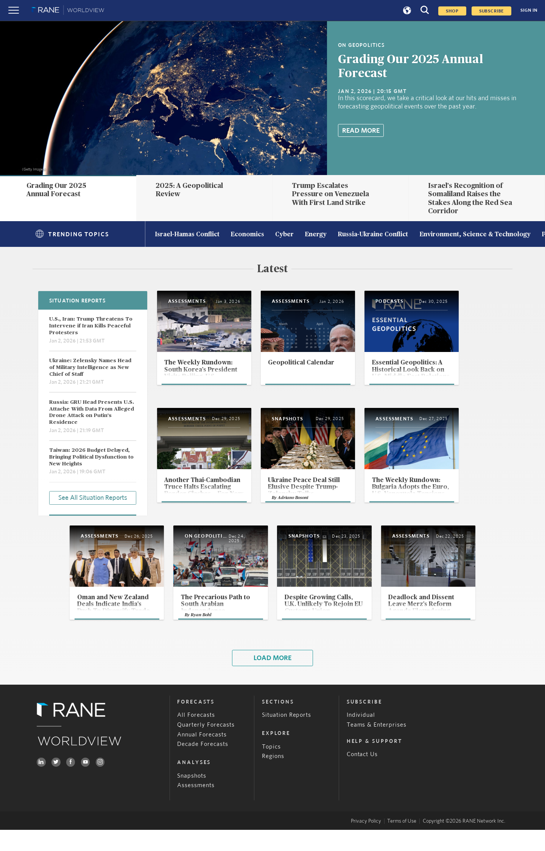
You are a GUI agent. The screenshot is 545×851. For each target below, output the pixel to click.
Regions (273, 777)
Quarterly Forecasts (206, 746)
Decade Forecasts (202, 765)
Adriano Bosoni (310, 515)
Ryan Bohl (185, 635)
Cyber (284, 235)
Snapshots (191, 797)
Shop (452, 11)
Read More (361, 130)
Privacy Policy (366, 842)
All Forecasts (196, 736)
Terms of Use (401, 842)
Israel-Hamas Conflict (187, 235)
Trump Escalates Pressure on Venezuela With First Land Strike (330, 194)
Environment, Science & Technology (475, 235)
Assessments (196, 806)
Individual (361, 736)
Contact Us (362, 775)
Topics (271, 767)
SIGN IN (528, 10)
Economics (247, 235)
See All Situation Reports (92, 497)
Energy (316, 235)
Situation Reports (286, 736)
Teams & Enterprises (377, 746)
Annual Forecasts (202, 755)
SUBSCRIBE (491, 11)
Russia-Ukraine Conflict (373, 235)
